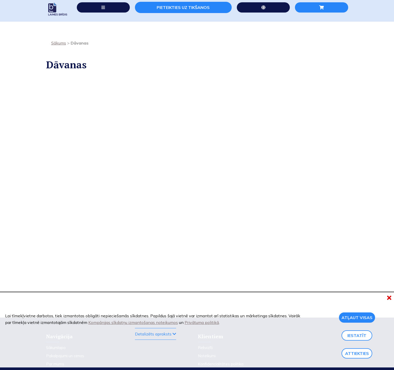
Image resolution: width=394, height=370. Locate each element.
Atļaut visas (357, 317)
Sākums (58, 43)
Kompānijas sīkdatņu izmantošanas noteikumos (133, 322)
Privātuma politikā (202, 322)
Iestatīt (356, 335)
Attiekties (357, 353)
